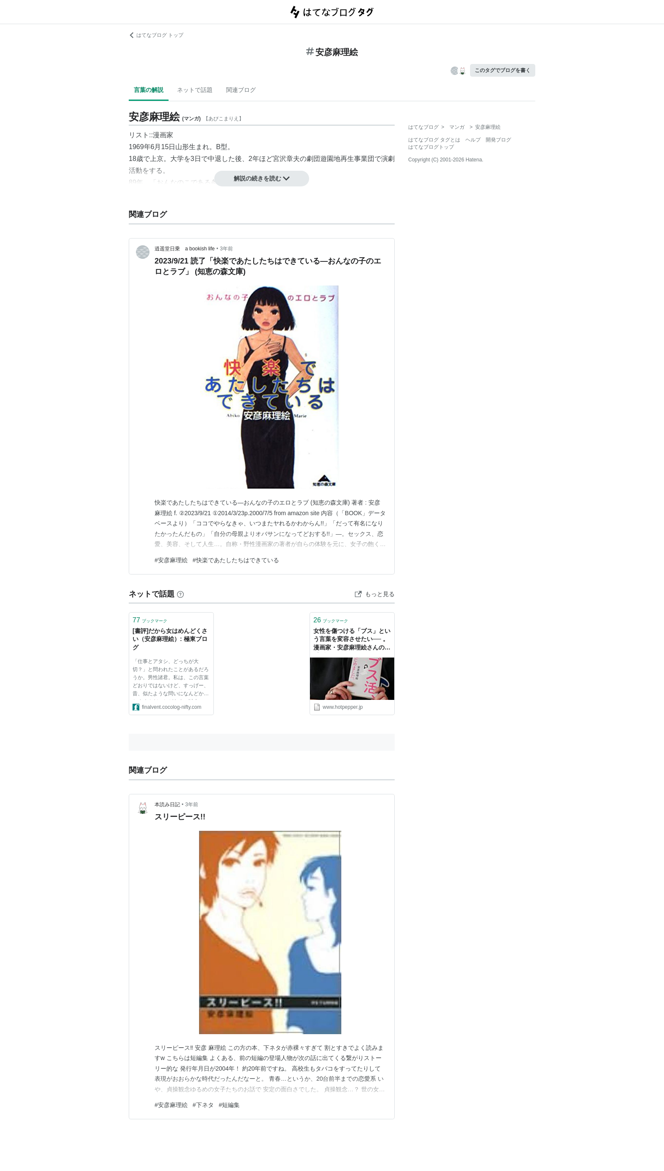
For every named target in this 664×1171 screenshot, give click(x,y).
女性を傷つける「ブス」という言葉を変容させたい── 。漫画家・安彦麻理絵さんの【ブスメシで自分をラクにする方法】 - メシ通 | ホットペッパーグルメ (351, 639)
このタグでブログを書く (503, 70)
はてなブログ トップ (156, 35)
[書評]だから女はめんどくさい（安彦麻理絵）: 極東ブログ (170, 639)
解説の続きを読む (262, 178)
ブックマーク (150, 620)
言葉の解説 (148, 89)
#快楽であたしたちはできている (236, 560)
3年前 (226, 249)
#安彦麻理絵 (171, 560)
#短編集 (229, 1105)
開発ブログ (498, 140)
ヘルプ (473, 140)
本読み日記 (167, 804)
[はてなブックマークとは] (180, 594)
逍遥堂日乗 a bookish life (185, 249)
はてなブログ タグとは (434, 140)
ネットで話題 (195, 89)
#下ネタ (203, 1105)
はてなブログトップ (431, 147)
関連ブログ (241, 89)
